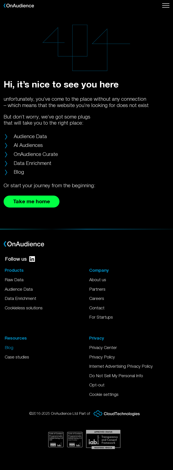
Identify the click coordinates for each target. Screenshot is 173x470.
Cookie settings (103, 394)
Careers (96, 298)
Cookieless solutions (24, 307)
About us (97, 279)
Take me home (31, 201)
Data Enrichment (32, 163)
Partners (97, 289)
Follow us (20, 259)
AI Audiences (28, 145)
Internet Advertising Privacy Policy (121, 366)
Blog (19, 172)
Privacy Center (103, 347)
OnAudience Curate (36, 154)
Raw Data (14, 279)
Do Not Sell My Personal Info (116, 375)
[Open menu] (165, 6)
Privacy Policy (102, 356)
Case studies (17, 356)
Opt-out (97, 384)
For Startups (101, 317)
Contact (97, 307)
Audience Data (30, 136)
